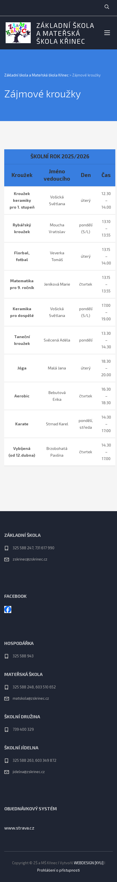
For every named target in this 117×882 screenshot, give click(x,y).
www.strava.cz (19, 827)
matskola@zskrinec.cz (31, 698)
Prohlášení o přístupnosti (58, 870)
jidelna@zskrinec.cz (29, 771)
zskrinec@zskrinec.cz (30, 559)
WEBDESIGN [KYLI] (88, 863)
